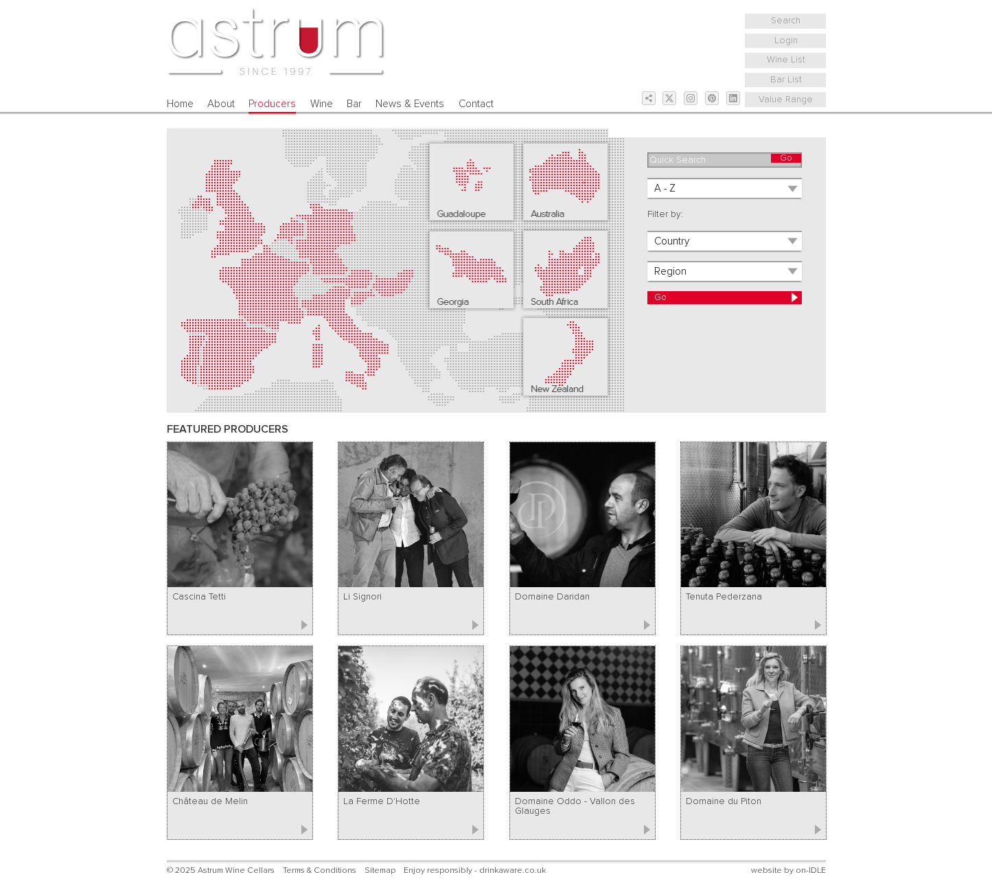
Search (785, 20)
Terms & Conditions (319, 870)
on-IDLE (811, 870)
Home (180, 104)
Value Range (786, 99)
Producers (272, 104)
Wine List (786, 60)
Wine (321, 104)
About (221, 104)
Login (786, 40)
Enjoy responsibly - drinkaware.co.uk (475, 870)
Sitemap (380, 870)
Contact (476, 104)
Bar (354, 104)
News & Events (410, 104)
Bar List (786, 79)
